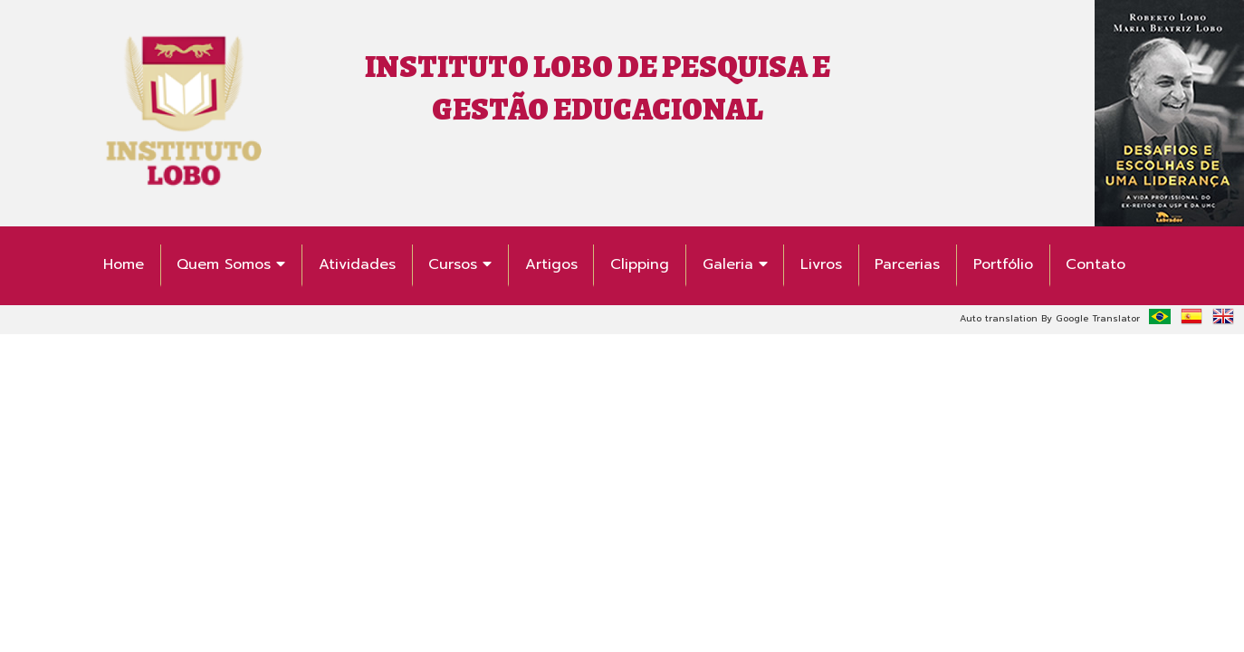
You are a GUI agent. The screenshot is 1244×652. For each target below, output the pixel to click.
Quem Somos (231, 264)
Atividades (357, 264)
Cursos (460, 264)
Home (123, 264)
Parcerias (907, 264)
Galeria (735, 264)
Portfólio (1003, 264)
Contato (1095, 264)
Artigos (551, 264)
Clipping (639, 264)
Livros (821, 264)
